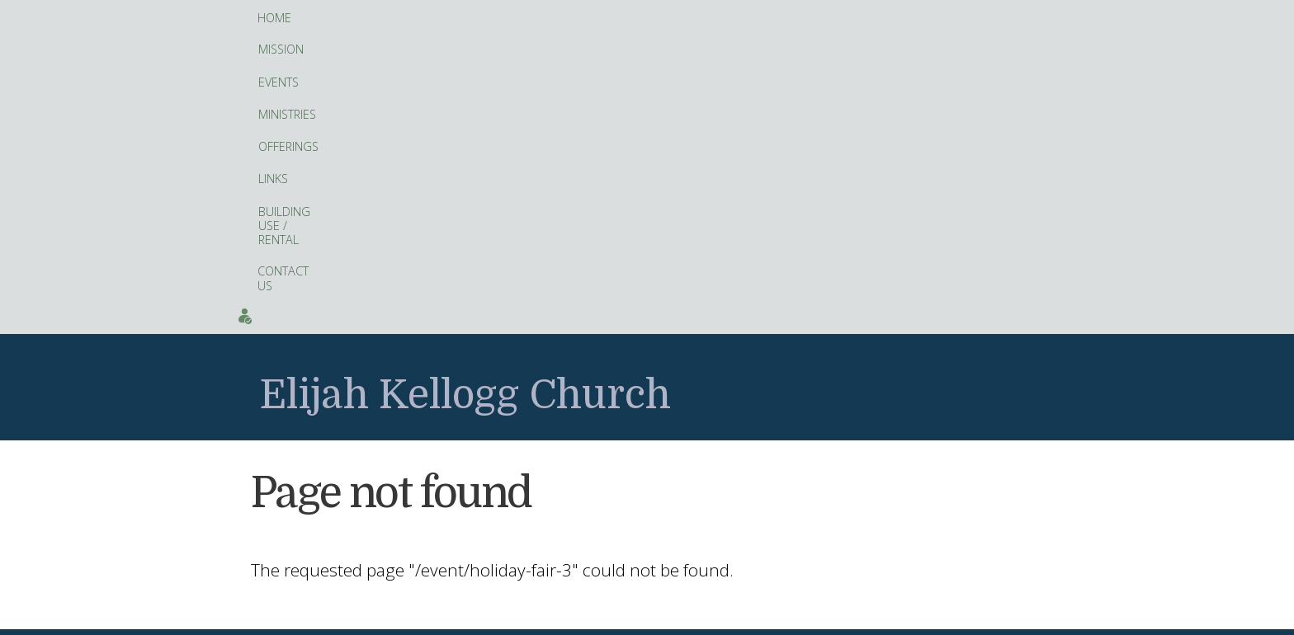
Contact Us (789, 18)
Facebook (509, 553)
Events (1036, 17)
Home (274, 18)
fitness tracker (581, 453)
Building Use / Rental (677, 18)
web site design (603, 617)
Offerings (524, 18)
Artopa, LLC (698, 617)
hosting (657, 617)
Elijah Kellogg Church (465, 98)
